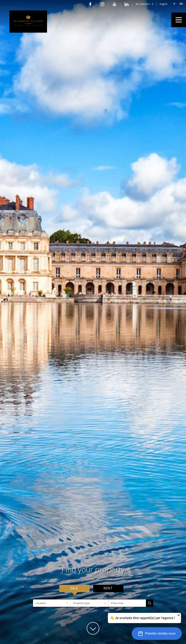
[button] (157, 633)
